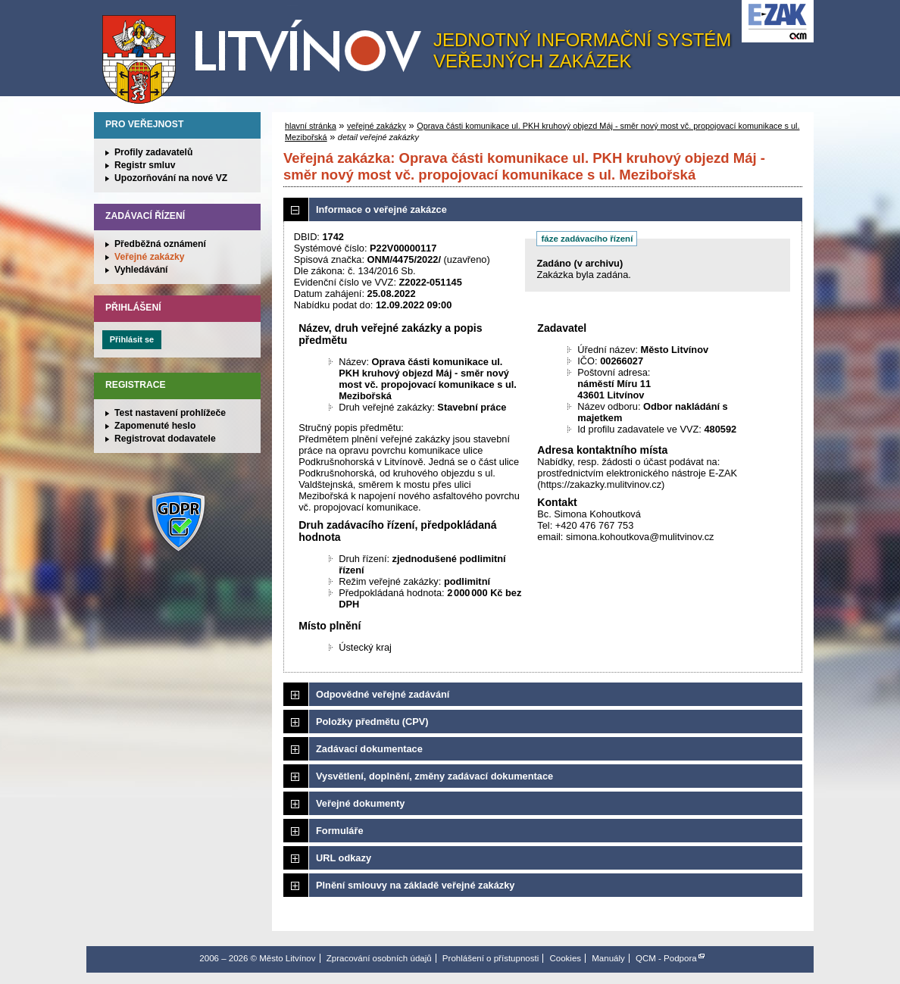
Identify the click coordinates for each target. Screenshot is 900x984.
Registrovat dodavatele (165, 438)
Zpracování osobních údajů (379, 958)
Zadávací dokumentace (369, 748)
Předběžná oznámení (160, 244)
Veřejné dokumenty (360, 803)
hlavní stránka (310, 125)
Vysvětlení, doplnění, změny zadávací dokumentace (434, 776)
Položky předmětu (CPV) (372, 721)
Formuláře (340, 830)
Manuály (608, 958)
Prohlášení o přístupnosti (490, 958)
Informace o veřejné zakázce (381, 209)
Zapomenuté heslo (154, 425)
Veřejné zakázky (149, 256)
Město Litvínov (267, 52)
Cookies (565, 958)
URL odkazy (343, 858)
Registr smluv (144, 165)
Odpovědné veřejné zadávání (382, 694)
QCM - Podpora (666, 958)
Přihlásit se (132, 339)
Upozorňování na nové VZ (170, 178)
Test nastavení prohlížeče (170, 413)
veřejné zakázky (376, 125)
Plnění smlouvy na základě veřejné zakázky (415, 885)
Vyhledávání (141, 269)
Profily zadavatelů (153, 152)
